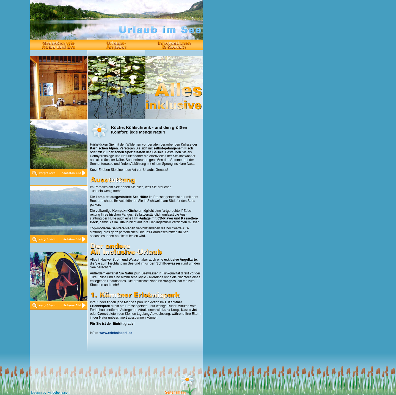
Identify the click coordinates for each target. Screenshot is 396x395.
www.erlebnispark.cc (116, 333)
